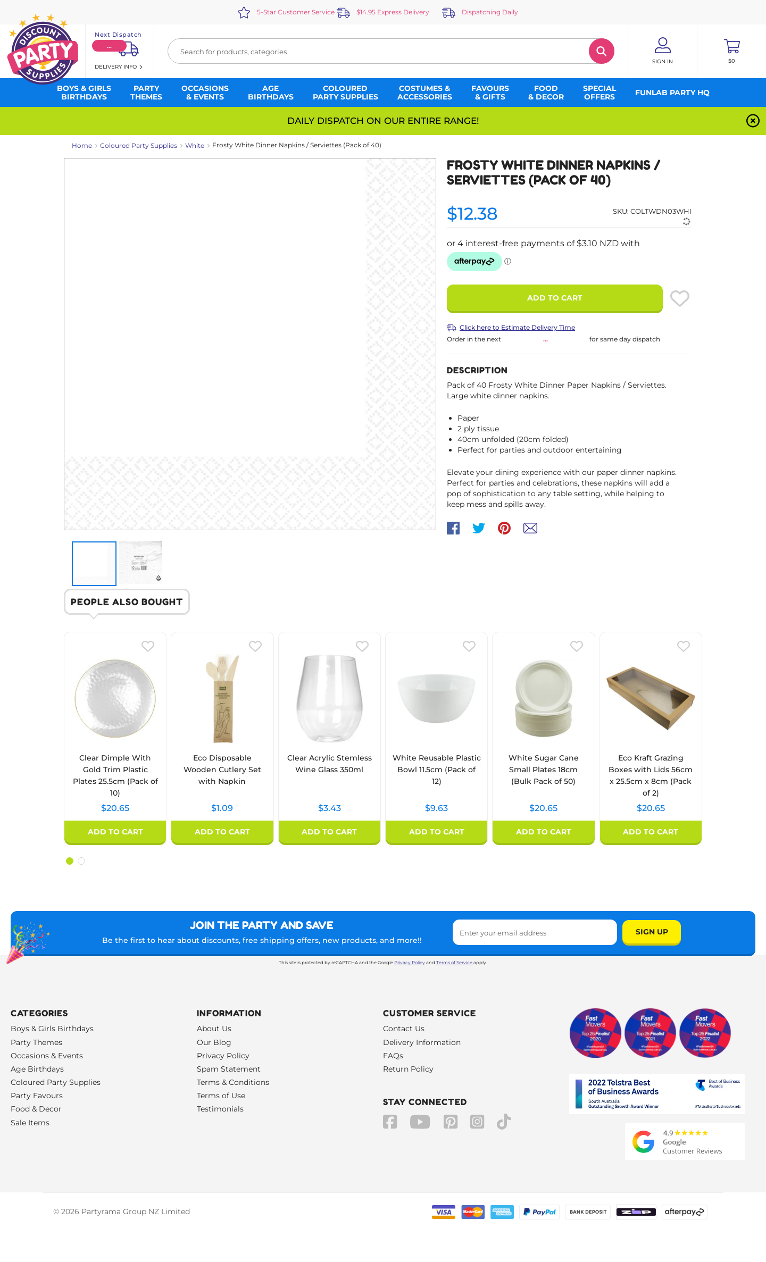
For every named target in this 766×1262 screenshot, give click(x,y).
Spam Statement (229, 1069)
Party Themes (36, 1042)
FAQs (393, 1055)
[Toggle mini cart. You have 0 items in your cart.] (731, 51)
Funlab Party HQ (672, 92)
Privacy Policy (409, 962)
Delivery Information (422, 1042)
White (194, 145)
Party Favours (37, 1095)
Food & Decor (36, 1109)
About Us (214, 1028)
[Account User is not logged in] (662, 51)
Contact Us (403, 1028)
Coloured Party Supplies (138, 145)
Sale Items (30, 1122)
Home (82, 145)
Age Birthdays (37, 1069)
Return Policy (408, 1069)
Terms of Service (454, 962)
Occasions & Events (47, 1055)
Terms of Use (221, 1095)
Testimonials (220, 1109)
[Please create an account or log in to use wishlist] (680, 298)
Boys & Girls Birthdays (52, 1028)
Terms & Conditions (233, 1082)
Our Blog (214, 1042)
